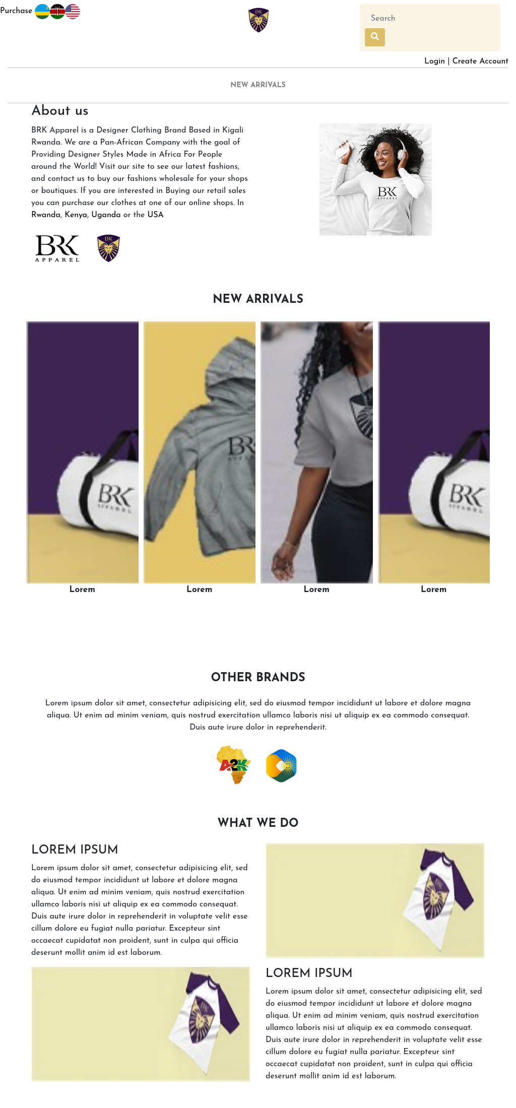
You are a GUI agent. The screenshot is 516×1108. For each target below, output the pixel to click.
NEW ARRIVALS (258, 85)
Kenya (75, 215)
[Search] (420, 18)
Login (434, 61)
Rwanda (45, 215)
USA (155, 215)
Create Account (480, 61)
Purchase (25, 11)
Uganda (105, 215)
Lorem (82, 589)
